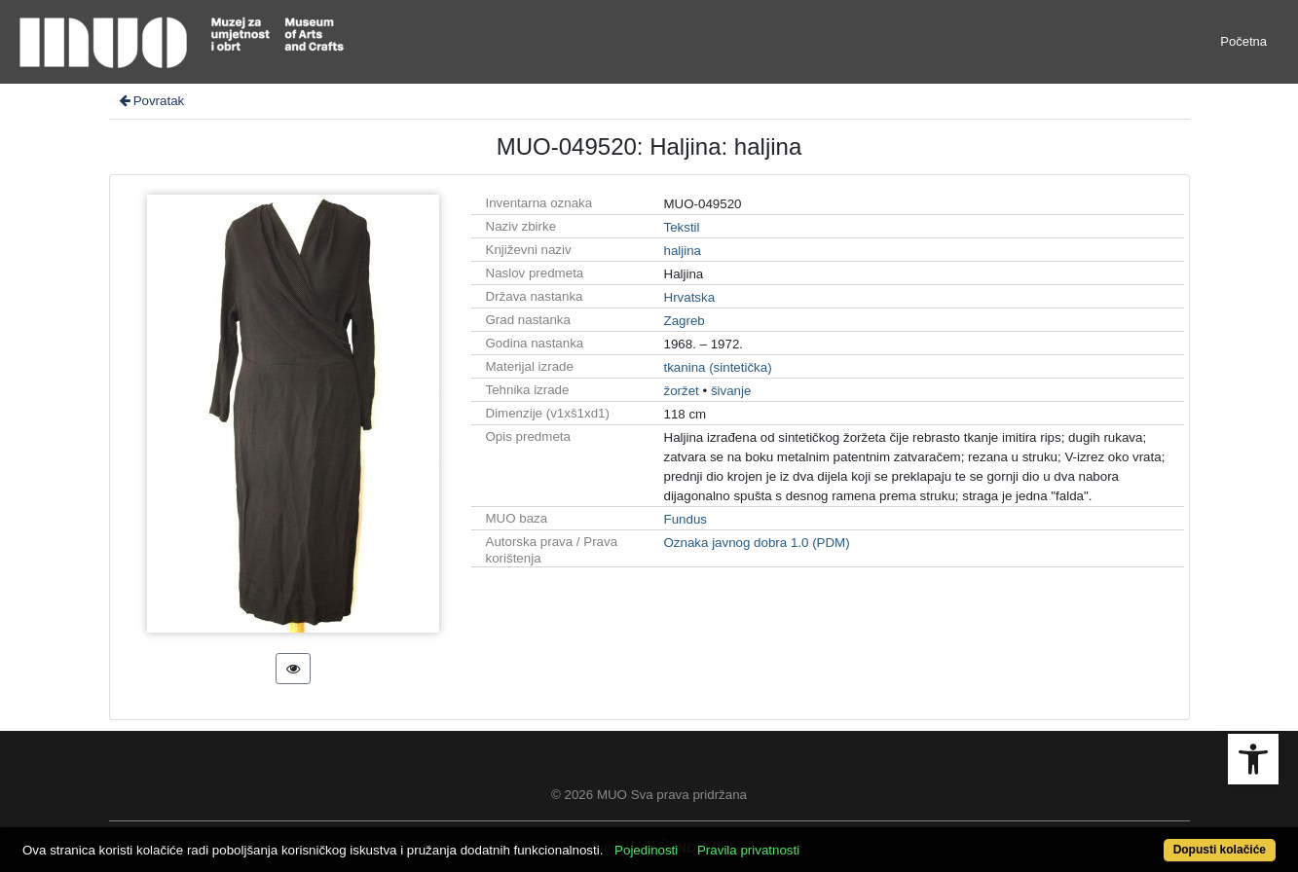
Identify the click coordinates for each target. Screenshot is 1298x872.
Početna (1243, 41)
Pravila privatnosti (748, 850)
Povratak (151, 100)
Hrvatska (690, 297)
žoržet (681, 390)
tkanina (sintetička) (718, 367)
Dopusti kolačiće (1219, 849)
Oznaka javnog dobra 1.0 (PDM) (757, 542)
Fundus (685, 519)
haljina (683, 250)
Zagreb (684, 320)
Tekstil (682, 227)
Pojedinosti (646, 850)
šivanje (731, 390)
